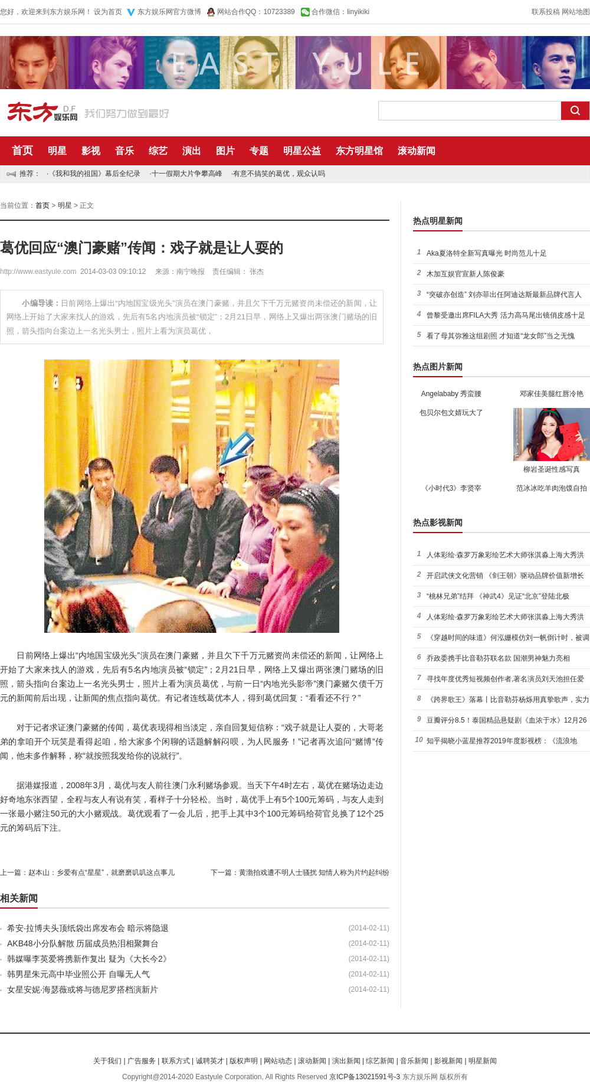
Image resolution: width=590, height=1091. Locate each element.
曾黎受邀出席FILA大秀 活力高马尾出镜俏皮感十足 (506, 315)
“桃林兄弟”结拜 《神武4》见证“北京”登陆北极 (498, 596)
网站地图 (576, 12)
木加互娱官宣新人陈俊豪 (465, 274)
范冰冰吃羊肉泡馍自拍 (551, 488)
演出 (191, 151)
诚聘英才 (210, 1061)
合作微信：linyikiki (340, 12)
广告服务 (141, 1061)
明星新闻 (482, 1061)
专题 (259, 151)
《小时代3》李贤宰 (451, 488)
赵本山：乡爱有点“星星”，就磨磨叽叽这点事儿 (101, 872)
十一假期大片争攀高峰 (187, 173)
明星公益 (302, 151)
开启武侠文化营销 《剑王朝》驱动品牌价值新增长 (505, 575)
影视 (90, 151)
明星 (57, 151)
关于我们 (107, 1061)
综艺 (158, 151)
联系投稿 (546, 12)
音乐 (124, 151)
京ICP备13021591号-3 (364, 1077)
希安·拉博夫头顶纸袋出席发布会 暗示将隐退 (88, 928)
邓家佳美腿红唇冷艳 (552, 394)
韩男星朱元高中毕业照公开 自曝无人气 (78, 974)
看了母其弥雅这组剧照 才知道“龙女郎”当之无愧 (501, 336)
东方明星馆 (359, 151)
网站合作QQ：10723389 (256, 12)
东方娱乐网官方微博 (169, 12)
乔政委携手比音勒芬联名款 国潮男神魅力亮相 (498, 658)
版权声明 (244, 1061)
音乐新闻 (414, 1061)
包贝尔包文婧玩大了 (451, 413)
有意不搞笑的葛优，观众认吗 (279, 173)
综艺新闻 (380, 1061)
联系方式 (176, 1061)
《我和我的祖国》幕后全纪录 (94, 173)
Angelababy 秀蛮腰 (451, 394)
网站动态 (278, 1061)
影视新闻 (448, 1061)
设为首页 (108, 12)
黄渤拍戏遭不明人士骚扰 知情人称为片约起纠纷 (314, 872)
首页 (22, 150)
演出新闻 (346, 1061)
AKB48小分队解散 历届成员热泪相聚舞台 (83, 943)
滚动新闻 (416, 151)
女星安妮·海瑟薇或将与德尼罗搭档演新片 (82, 989)
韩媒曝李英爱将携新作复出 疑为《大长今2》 (89, 958)
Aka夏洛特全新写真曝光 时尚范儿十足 (487, 253)
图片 (225, 151)
